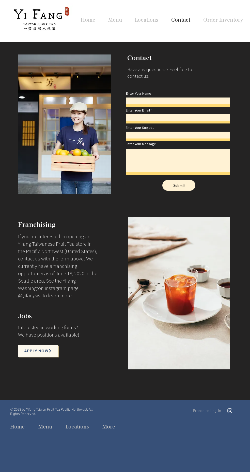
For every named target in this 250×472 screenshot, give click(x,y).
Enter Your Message (141, 144)
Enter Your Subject (140, 127)
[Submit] (178, 185)
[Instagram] (230, 411)
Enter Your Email (138, 110)
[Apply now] (38, 351)
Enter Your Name (138, 93)
